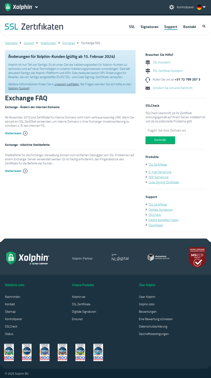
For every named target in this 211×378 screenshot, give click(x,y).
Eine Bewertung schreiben (156, 319)
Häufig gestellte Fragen (164, 220)
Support (170, 26)
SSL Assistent (157, 62)
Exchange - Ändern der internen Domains (32, 107)
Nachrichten (12, 297)
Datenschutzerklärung (153, 326)
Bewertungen (148, 311)
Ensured (77, 319)
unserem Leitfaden (67, 84)
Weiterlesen (13, 133)
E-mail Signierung (160, 172)
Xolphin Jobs (147, 304)
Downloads (156, 225)
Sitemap (10, 311)
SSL (132, 26)
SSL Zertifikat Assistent (164, 71)
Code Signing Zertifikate (164, 182)
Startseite (11, 43)
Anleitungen (48, 43)
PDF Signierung (159, 177)
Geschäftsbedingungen (154, 334)
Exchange (69, 43)
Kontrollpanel (13, 319)
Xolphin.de (78, 297)
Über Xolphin (147, 297)
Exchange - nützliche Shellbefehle (27, 144)
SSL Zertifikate (158, 164)
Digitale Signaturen (161, 209)
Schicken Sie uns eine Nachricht (168, 88)
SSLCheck (155, 215)
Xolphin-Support (18, 88)
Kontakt (189, 26)
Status (9, 334)
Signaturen (149, 26)
